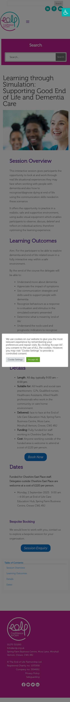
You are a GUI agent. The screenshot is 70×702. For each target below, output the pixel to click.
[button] (66, 12)
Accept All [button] (33, 359)
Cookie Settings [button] (15, 359)
